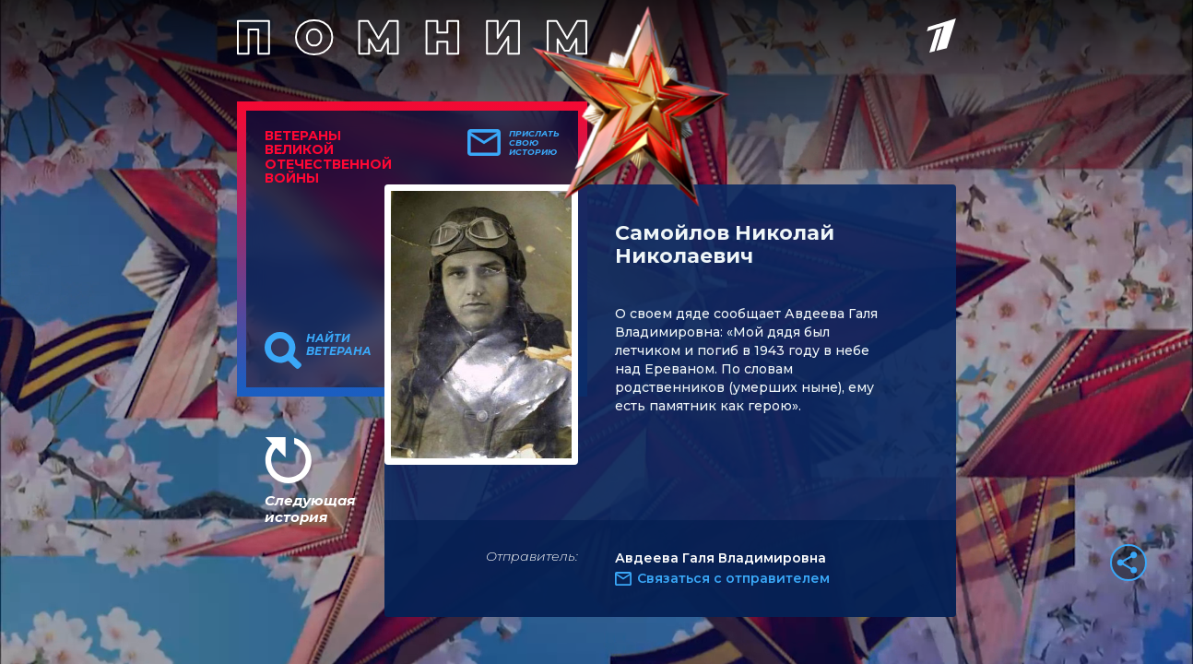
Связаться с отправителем (733, 578)
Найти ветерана (339, 345)
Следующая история (310, 509)
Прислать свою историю (534, 143)
